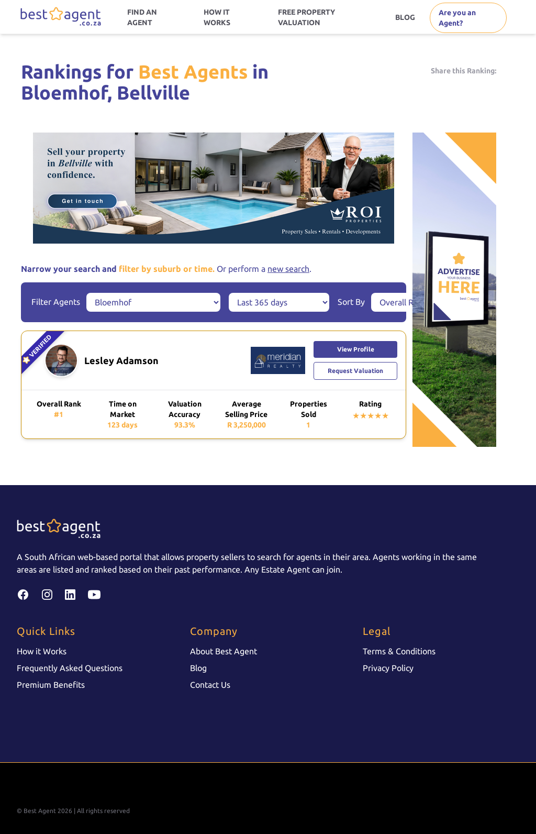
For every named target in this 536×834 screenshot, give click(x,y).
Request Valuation (355, 370)
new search (288, 268)
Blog (198, 668)
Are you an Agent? (457, 17)
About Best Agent (223, 651)
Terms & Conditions (399, 651)
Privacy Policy (388, 668)
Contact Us (210, 684)
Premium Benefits (51, 684)
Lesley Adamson (121, 360)
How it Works (41, 651)
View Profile (355, 349)
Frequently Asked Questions (69, 668)
